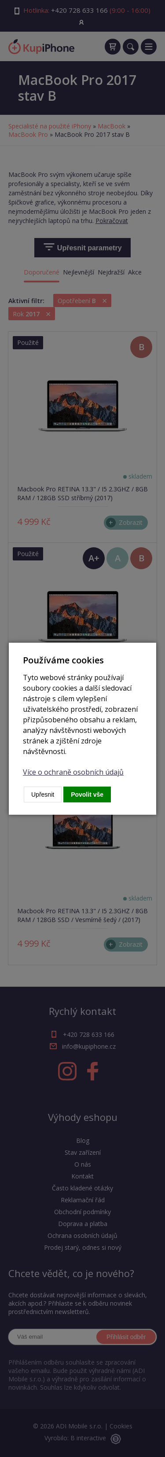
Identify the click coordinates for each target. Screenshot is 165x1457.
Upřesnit (42, 794)
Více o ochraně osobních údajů (73, 772)
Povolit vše (87, 794)
